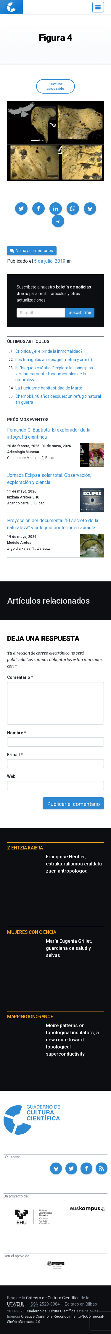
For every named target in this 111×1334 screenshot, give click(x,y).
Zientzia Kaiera (25, 848)
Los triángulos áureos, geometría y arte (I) (53, 359)
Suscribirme (80, 312)
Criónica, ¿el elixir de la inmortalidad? (49, 351)
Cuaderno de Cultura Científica (50, 1311)
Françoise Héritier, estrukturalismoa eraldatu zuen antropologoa (74, 864)
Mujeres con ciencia (31, 932)
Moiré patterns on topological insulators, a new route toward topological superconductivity (72, 1040)
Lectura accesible (55, 86)
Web (11, 776)
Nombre (16, 732)
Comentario (20, 677)
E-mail (14, 754)
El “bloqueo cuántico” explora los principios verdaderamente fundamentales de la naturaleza (54, 373)
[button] (21, 208)
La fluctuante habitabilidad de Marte (48, 388)
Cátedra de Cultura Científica (53, 1297)
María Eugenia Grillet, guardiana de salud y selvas (69, 948)
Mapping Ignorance (30, 1016)
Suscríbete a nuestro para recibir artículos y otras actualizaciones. (54, 293)
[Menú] (98, 7)
